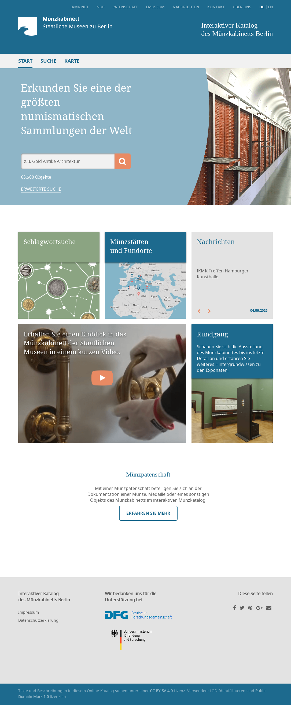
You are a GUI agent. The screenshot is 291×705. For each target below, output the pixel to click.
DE (261, 6)
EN (270, 6)
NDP (100, 6)
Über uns (242, 6)
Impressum (28, 612)
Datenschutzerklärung (38, 620)
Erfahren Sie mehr (148, 513)
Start (25, 61)
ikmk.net (80, 6)
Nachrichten (186, 6)
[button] (202, 311)
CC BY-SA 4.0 (161, 690)
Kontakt (216, 6)
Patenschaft (125, 6)
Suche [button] (48, 61)
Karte (71, 61)
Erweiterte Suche (41, 189)
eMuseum (155, 6)
